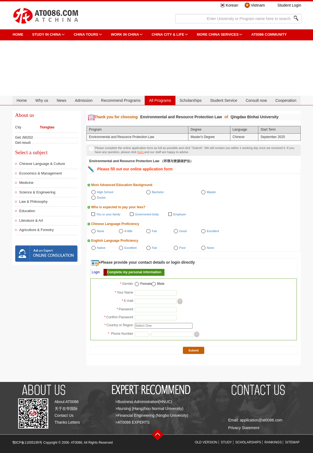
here (140, 152)
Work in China (125, 34)
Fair (154, 231)
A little (128, 231)
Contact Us (64, 415)
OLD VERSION (206, 442)
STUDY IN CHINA (46, 34)
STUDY (226, 442)
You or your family (108, 214)
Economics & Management (40, 173)
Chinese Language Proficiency (115, 224)
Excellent (213, 231)
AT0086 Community (269, 34)
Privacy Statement (243, 428)
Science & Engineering (37, 192)
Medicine (26, 183)
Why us (41, 100)
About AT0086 (67, 401)
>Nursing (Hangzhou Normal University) (149, 408)
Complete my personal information (134, 272)
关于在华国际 (66, 408)
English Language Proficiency (114, 241)
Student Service (223, 100)
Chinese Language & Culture (42, 164)
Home (21, 100)
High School (105, 192)
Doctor (101, 197)
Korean (232, 5)
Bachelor (158, 192)
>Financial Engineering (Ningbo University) (151, 415)
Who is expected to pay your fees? (118, 207)
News (61, 100)
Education (27, 211)
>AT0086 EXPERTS (132, 422)
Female (146, 284)
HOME (18, 34)
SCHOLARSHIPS (248, 442)
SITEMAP (292, 442)
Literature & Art (31, 220)
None (100, 231)
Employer (179, 214)
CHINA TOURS (86, 34)
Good (183, 231)
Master (211, 192)
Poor (182, 247)
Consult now (256, 100)
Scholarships (191, 100)
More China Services (218, 34)
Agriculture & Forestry (36, 230)
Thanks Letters (67, 422)
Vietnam (258, 5)
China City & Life (168, 34)
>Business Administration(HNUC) (143, 401)
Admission (84, 100)
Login (96, 272)
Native (101, 247)
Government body (147, 214)
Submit (193, 350)
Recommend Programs (121, 100)
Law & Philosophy (33, 201)
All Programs (160, 100)
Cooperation (285, 100)
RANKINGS (273, 442)
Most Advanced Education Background (121, 185)
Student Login (289, 5)
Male (160, 284)
